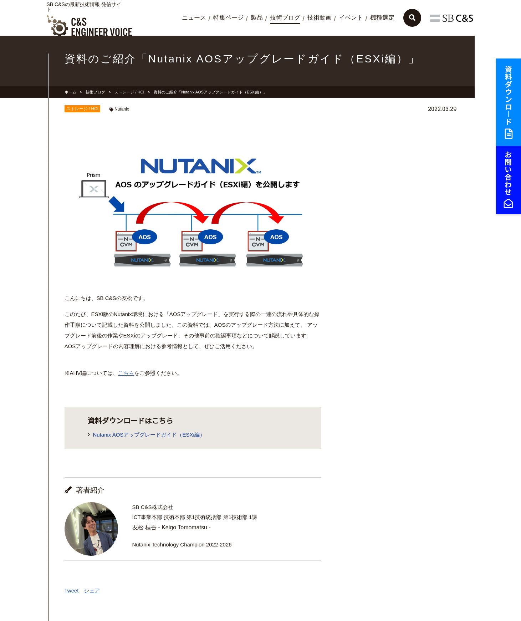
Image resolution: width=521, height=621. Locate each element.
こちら (126, 373)
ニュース (194, 17)
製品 (257, 17)
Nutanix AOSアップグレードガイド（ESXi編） (149, 435)
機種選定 (382, 17)
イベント (351, 17)
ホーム (70, 92)
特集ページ (228, 17)
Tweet (72, 590)
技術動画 (319, 17)
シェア (92, 590)
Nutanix (121, 109)
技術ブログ (285, 17)
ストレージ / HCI (129, 92)
